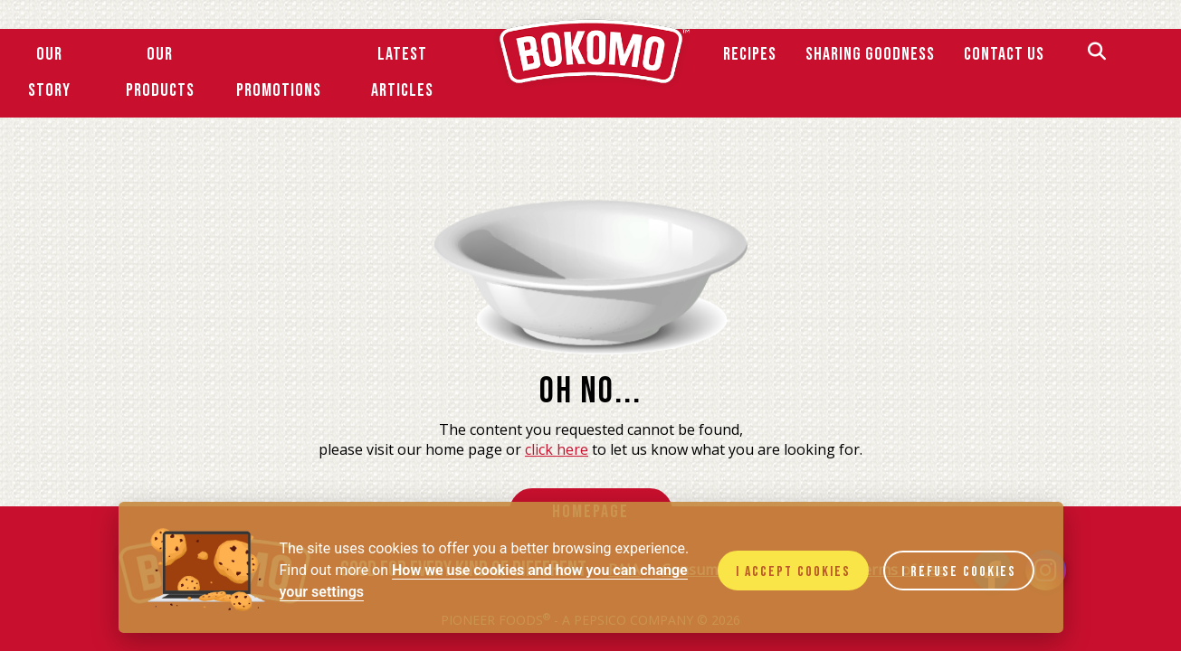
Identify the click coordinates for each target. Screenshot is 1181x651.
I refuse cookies (958, 571)
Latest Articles (402, 72)
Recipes (749, 54)
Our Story (49, 72)
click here (556, 449)
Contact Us (1004, 54)
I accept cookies (793, 571)
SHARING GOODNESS (870, 54)
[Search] (1096, 53)
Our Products (160, 72)
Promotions (278, 90)
